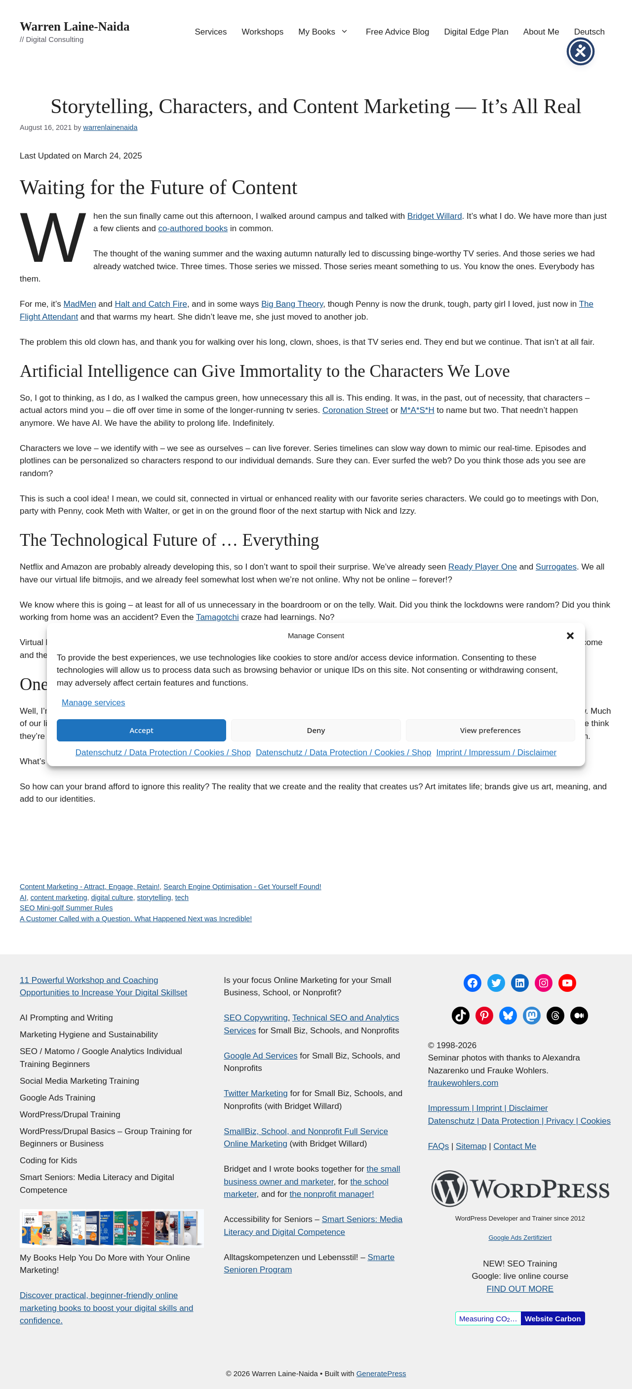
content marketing (59, 897)
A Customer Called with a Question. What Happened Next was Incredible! (136, 919)
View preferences (490, 730)
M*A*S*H (417, 410)
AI (23, 897)
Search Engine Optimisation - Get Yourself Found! (242, 887)
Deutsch (589, 32)
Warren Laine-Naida (74, 26)
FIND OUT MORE (519, 1289)
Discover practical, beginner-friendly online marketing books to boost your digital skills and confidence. (107, 1308)
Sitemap (471, 1146)
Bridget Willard (434, 216)
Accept (142, 730)
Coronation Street (355, 410)
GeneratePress (381, 1373)
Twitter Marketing (255, 1093)
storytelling (154, 897)
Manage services (93, 702)
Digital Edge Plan (476, 32)
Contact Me (514, 1146)
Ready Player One (482, 567)
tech (182, 897)
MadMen (79, 304)
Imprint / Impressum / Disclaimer (496, 752)
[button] (570, 636)
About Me (541, 32)
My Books (328, 32)
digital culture (112, 897)
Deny (316, 730)
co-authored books (193, 228)
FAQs (438, 1146)
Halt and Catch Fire (151, 304)
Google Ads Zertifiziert (520, 1237)
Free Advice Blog (398, 32)
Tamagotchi (217, 617)
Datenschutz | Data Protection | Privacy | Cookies (519, 1121)
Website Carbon (553, 1318)
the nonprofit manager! (332, 1194)
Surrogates (556, 567)
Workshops (263, 32)
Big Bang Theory (292, 304)
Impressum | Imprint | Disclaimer (488, 1108)
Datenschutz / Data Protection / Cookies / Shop (163, 752)
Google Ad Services (260, 1056)
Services (211, 32)
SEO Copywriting (255, 1017)
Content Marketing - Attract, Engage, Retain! (89, 887)
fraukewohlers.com (463, 1083)
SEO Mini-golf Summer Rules (66, 908)
